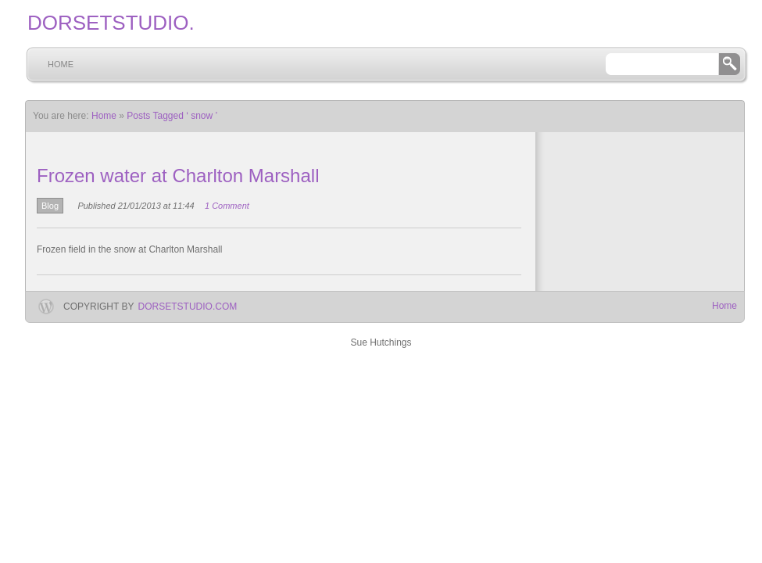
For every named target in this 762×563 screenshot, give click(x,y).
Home (60, 64)
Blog (50, 205)
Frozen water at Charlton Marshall (178, 175)
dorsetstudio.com (188, 306)
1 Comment (227, 205)
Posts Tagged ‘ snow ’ (172, 115)
